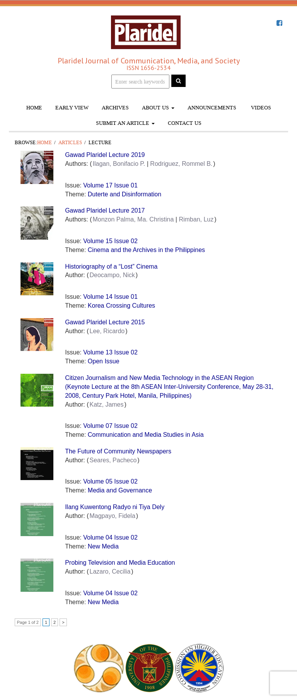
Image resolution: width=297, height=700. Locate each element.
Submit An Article (125, 123)
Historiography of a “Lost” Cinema (111, 266)
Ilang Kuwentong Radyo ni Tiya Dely (114, 507)
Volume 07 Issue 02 (110, 425)
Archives (115, 107)
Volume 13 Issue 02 (110, 352)
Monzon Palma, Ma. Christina (133, 219)
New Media (103, 546)
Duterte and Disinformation (124, 194)
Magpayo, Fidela (112, 516)
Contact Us (184, 123)
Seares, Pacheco (113, 460)
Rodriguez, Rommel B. (181, 163)
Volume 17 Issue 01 (110, 185)
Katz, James (106, 404)
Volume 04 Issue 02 (110, 537)
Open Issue (103, 361)
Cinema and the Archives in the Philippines (146, 250)
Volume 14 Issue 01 (110, 296)
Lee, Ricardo (107, 331)
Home (34, 107)
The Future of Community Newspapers (118, 451)
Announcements (212, 107)
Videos (260, 107)
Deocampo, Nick (112, 275)
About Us (158, 107)
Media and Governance (120, 490)
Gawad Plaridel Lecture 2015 (105, 322)
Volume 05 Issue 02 (110, 481)
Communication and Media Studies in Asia (146, 434)
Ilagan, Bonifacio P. (118, 163)
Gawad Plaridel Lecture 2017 (105, 210)
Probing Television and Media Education (120, 562)
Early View (72, 107)
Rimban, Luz (196, 219)
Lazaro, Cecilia (109, 571)
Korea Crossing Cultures (121, 305)
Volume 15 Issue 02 (110, 241)
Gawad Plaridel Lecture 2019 (105, 155)
